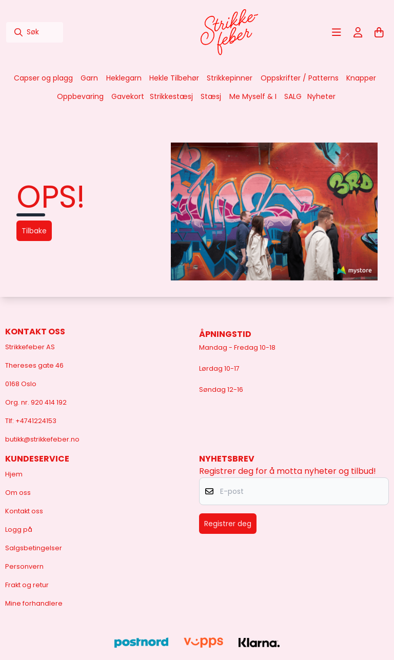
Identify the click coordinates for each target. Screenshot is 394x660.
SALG (293, 96)
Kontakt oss (24, 511)
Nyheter (321, 96)
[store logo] (229, 32)
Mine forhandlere (34, 603)
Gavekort (127, 96)
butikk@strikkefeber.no (42, 439)
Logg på (18, 529)
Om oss (18, 492)
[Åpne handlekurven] (379, 32)
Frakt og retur (27, 585)
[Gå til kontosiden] (358, 32)
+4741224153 (35, 420)
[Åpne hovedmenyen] (336, 32)
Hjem (14, 474)
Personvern (24, 566)
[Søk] (34, 32)
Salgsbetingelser (33, 548)
